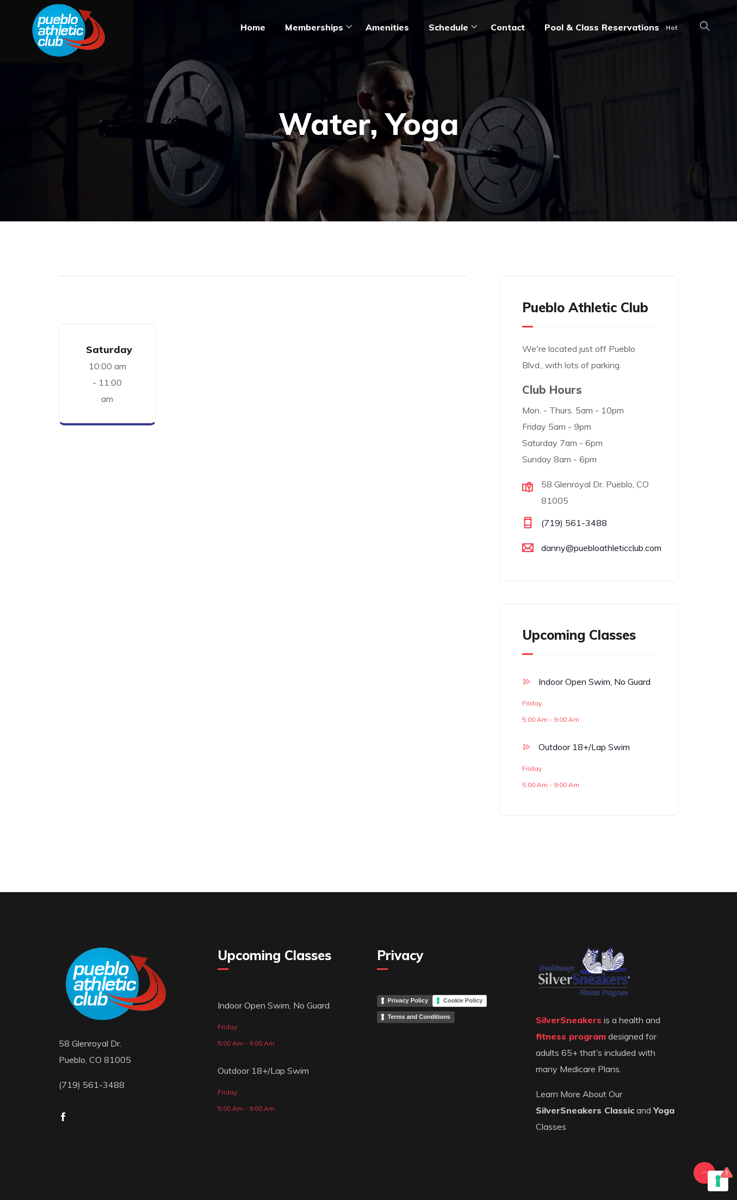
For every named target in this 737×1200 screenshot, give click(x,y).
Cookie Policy (462, 1000)
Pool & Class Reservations (601, 27)
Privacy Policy (408, 1000)
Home (252, 27)
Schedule (448, 27)
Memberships (314, 27)
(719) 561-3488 (574, 522)
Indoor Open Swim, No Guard (594, 681)
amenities (387, 27)
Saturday (109, 349)
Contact (508, 27)
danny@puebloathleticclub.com (601, 547)
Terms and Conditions (419, 1016)
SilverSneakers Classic (585, 1110)
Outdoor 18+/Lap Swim (584, 746)
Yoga (663, 1110)
